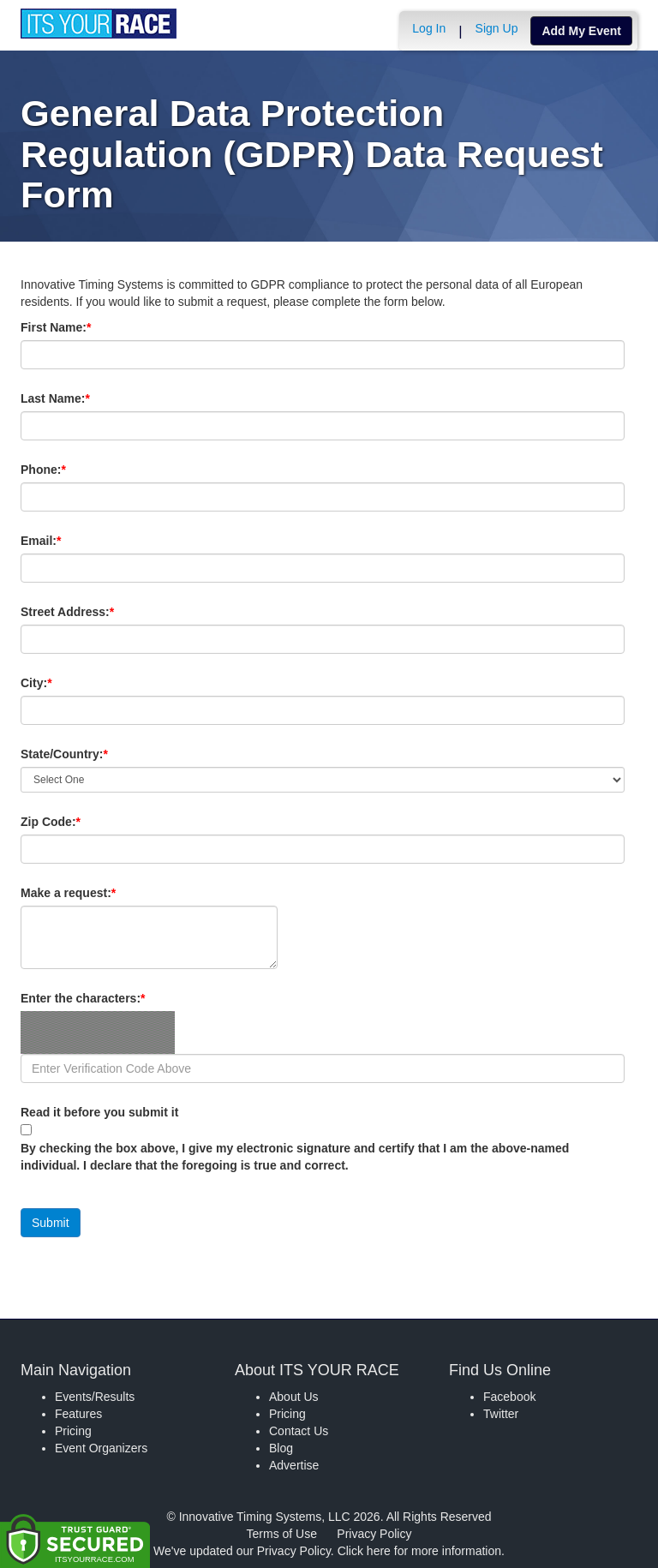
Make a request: (68, 893)
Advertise (294, 1465)
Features (78, 1414)
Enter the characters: (112, 998)
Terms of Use (282, 1534)
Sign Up (497, 28)
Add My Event (581, 31)
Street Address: (96, 612)
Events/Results (95, 1396)
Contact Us (298, 1431)
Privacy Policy (374, 1534)
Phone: (72, 469)
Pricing (73, 1431)
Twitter (500, 1414)
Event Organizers (101, 1448)
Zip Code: (80, 822)
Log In (429, 28)
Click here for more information (419, 1551)
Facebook (509, 1396)
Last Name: (84, 398)
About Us (294, 1396)
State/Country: (93, 754)
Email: (70, 541)
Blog (281, 1448)
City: (65, 683)
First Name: (85, 327)
